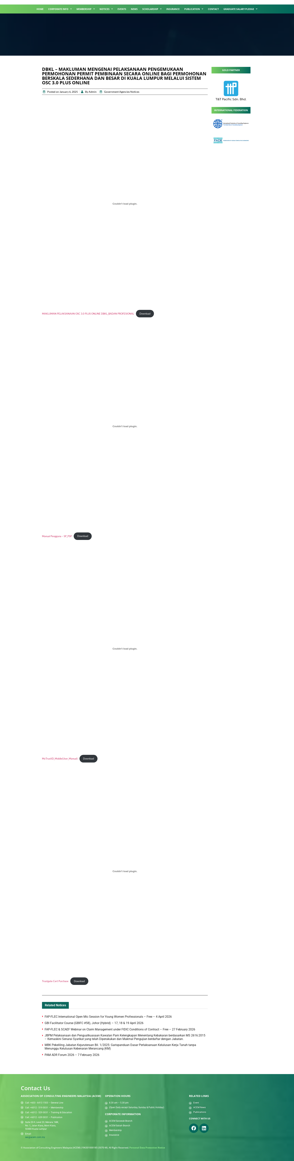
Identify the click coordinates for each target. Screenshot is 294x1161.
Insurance (173, 9)
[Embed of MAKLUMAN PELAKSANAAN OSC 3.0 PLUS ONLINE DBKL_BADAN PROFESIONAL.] (125, 204)
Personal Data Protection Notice (147, 1147)
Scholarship (152, 9)
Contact (213, 9)
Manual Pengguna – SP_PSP (57, 536)
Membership (85, 9)
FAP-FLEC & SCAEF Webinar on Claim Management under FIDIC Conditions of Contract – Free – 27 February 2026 (120, 1029)
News (134, 9)
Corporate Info (60, 9)
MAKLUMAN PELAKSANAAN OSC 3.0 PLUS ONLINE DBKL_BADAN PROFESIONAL (88, 313)
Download (145, 313)
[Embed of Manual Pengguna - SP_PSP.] (125, 426)
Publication (193, 9)
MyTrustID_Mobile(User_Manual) (60, 758)
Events (122, 9)
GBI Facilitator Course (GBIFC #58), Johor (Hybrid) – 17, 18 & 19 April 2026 (94, 1023)
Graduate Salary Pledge (240, 9)
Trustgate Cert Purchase (55, 981)
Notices (106, 9)
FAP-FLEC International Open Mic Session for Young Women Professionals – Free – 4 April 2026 (108, 1016)
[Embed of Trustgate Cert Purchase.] (125, 871)
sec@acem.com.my (35, 1137)
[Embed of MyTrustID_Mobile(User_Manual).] (125, 648)
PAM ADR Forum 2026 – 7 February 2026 (72, 1055)
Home (40, 9)
